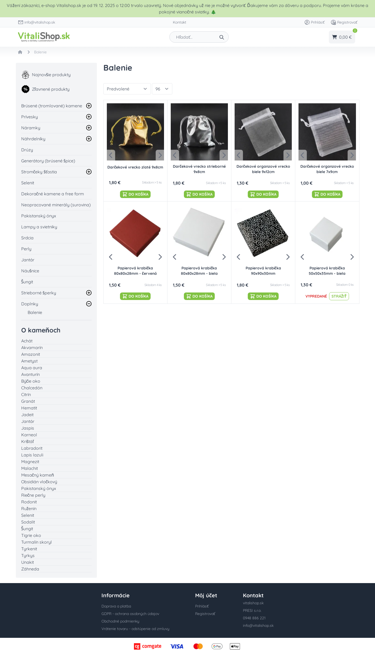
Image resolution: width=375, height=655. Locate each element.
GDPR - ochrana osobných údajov (130, 613)
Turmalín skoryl (36, 542)
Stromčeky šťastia (39, 171)
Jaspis (27, 428)
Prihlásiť (314, 22)
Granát (28, 401)
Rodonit (29, 501)
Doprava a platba (116, 606)
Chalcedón (31, 387)
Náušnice (30, 270)
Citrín (26, 394)
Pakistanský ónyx (38, 215)
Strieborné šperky (38, 292)
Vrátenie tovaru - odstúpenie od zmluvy (135, 628)
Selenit (27, 182)
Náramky (30, 127)
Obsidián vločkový (39, 481)
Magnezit (30, 461)
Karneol (29, 434)
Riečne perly (33, 495)
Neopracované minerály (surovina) (56, 204)
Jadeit (27, 414)
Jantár (27, 259)
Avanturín (30, 374)
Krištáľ (27, 441)
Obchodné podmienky (120, 621)
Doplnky (29, 303)
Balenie (35, 312)
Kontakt (179, 22)
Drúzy (27, 149)
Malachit (29, 468)
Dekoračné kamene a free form (52, 193)
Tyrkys (28, 555)
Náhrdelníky (33, 138)
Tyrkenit (29, 548)
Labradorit (31, 448)
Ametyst (29, 361)
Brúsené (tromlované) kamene (51, 105)
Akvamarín (32, 347)
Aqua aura (31, 367)
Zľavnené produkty (45, 89)
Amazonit (30, 354)
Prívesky (29, 116)
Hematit (29, 408)
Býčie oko (31, 381)
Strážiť (339, 296)
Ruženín (29, 508)
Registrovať (344, 22)
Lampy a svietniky (39, 226)
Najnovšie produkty (46, 74)
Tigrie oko (31, 535)
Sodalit (28, 522)
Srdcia (27, 237)
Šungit (27, 281)
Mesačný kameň (37, 475)
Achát (26, 340)
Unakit (27, 562)
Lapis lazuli (32, 455)
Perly (26, 248)
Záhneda (30, 569)
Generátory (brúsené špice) (48, 160)
